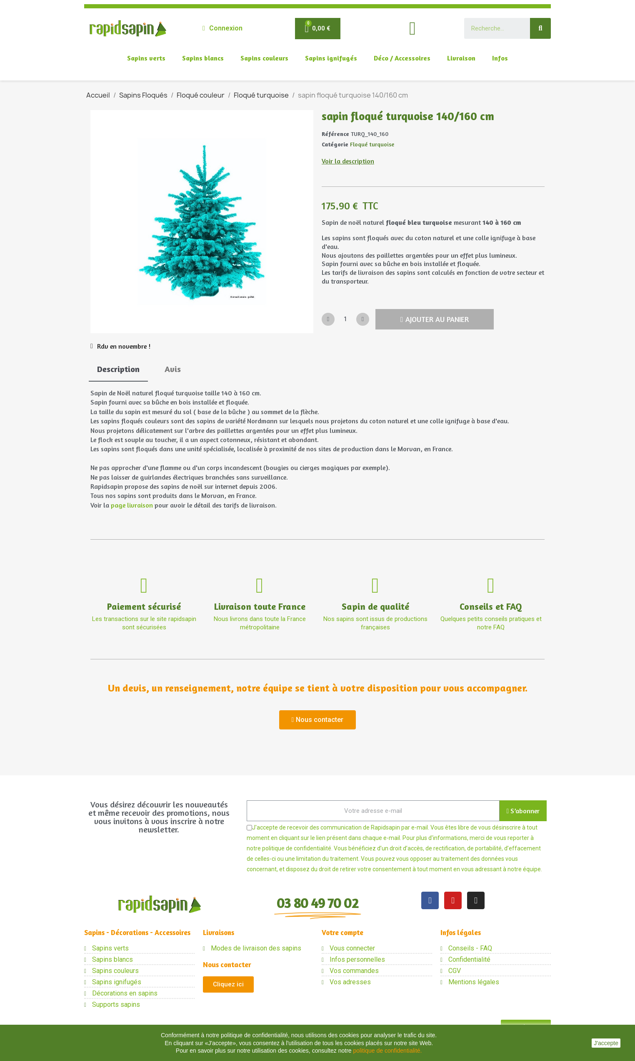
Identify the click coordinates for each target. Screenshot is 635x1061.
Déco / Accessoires (402, 58)
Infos (500, 58)
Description (118, 369)
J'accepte (606, 1043)
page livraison (132, 505)
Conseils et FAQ (491, 606)
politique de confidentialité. (387, 1050)
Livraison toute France (259, 606)
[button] (434, 319)
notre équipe (524, 869)
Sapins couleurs (264, 58)
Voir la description (348, 161)
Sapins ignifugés (331, 58)
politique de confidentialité (296, 848)
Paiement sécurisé (144, 606)
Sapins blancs (203, 58)
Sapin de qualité (375, 606)
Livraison (461, 58)
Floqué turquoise (372, 144)
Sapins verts (146, 58)
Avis (173, 369)
